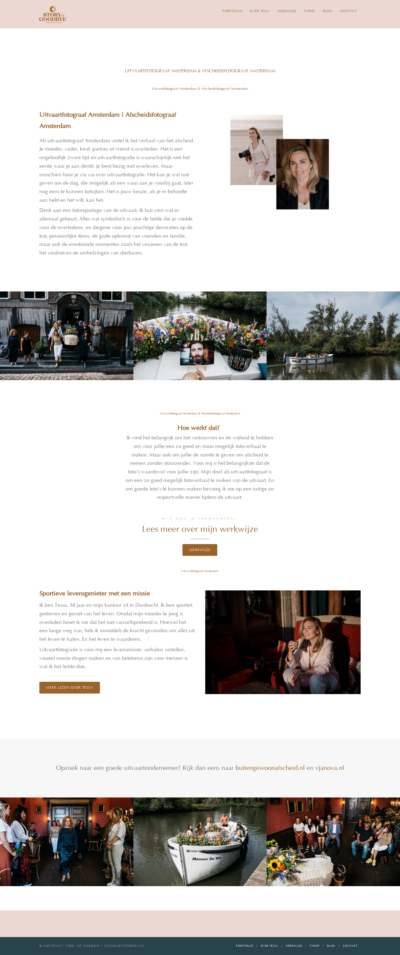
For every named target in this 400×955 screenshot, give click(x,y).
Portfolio (232, 11)
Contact (348, 11)
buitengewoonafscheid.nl (270, 768)
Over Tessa (260, 11)
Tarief (309, 11)
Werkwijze (287, 11)
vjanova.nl (328, 768)
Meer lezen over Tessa (69, 688)
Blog (327, 11)
